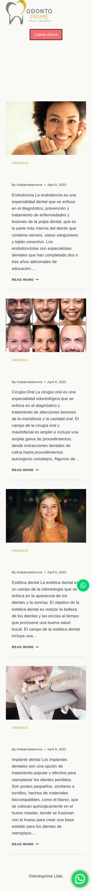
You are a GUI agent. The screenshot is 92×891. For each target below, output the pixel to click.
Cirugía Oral (31, 371)
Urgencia (20, 163)
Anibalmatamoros (29, 185)
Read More (25, 280)
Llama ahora (46, 34)
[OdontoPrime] (29, 12)
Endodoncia (30, 173)
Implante (26, 738)
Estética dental (35, 561)
